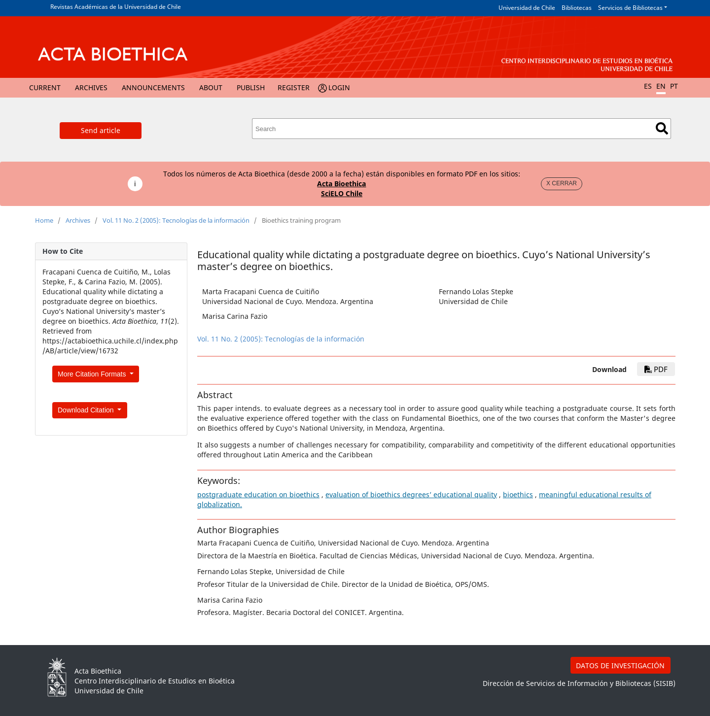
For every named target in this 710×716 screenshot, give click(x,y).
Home (44, 220)
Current (45, 87)
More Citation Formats (93, 374)
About (210, 87)
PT (674, 86)
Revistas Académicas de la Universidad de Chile (115, 6)
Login (339, 87)
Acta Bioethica (341, 183)
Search (662, 128)
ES (648, 86)
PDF (656, 369)
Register (294, 87)
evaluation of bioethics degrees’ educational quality (411, 494)
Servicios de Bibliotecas (630, 7)
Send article (100, 130)
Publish (251, 87)
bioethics (518, 494)
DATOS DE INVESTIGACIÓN (620, 665)
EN (661, 86)
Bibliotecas (577, 7)
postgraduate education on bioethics (258, 494)
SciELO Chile (341, 193)
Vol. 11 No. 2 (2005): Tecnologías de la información (176, 220)
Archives (91, 87)
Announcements (153, 87)
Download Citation (87, 410)
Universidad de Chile (526, 7)
